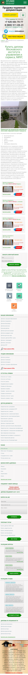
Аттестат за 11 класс (6, 377)
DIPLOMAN (15, 643)
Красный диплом (5, 328)
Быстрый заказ (18, 187)
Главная (3, 40)
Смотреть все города (6, 479)
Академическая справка (7, 384)
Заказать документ (10, 15)
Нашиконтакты (14, 310)
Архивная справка (5, 388)
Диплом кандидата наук (7, 333)
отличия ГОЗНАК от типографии (9, 290)
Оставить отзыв (14, 616)
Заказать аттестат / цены (7, 396)
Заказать (19, 194)
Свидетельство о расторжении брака (10, 416)
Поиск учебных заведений (15, 36)
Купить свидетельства (6, 529)
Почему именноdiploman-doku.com (14, 488)
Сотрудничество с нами (6, 455)
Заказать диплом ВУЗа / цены (8, 338)
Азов (2, 471)
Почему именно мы (5, 458)
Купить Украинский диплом (7, 438)
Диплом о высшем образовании (9, 318)
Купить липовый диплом (7, 532)
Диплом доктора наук (6, 335)
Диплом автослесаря (6, 628)
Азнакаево (3, 469)
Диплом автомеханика (6, 625)
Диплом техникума (5, 359)
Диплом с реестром (6, 342)
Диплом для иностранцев (7, 330)
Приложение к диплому (7, 418)
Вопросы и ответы (19, 290)
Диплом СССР (4, 345)
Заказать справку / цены (7, 398)
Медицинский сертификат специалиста (10, 435)
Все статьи (14, 540)
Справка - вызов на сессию (7, 391)
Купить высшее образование (8, 536)
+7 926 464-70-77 (14, 22)
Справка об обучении (6, 386)
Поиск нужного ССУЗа (9, 368)
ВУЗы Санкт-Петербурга (7, 451)
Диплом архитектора (6, 632)
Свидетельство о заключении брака (10, 414)
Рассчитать (23, 15)
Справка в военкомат (6, 393)
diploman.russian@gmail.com (19, 276)
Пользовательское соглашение (14, 674)
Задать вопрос (14, 574)
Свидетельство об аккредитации (9, 440)
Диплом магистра (5, 326)
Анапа (2, 476)
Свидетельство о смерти (7, 411)
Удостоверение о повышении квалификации (12, 430)
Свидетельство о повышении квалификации (12, 428)
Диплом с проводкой (6, 340)
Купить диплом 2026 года (7, 527)
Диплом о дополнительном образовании (11, 426)
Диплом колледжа (5, 362)
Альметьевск (4, 473)
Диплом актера (5, 630)
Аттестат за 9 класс (6, 379)
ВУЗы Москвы (4, 448)
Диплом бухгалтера (6, 635)
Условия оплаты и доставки (19, 300)
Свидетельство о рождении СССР (9, 409)
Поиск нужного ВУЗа (9, 349)
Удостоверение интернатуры (8, 433)
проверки (12, 19)
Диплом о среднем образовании (9, 364)
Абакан (2, 466)
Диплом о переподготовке (7, 423)
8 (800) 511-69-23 (14, 25)
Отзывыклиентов (9, 300)
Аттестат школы (5, 381)
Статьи (2, 453)
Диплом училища (5, 357)
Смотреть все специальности (8, 638)
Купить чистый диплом (6, 534)
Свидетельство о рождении (8, 406)
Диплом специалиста (6, 321)
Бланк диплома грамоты (7, 421)
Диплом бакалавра (5, 323)
